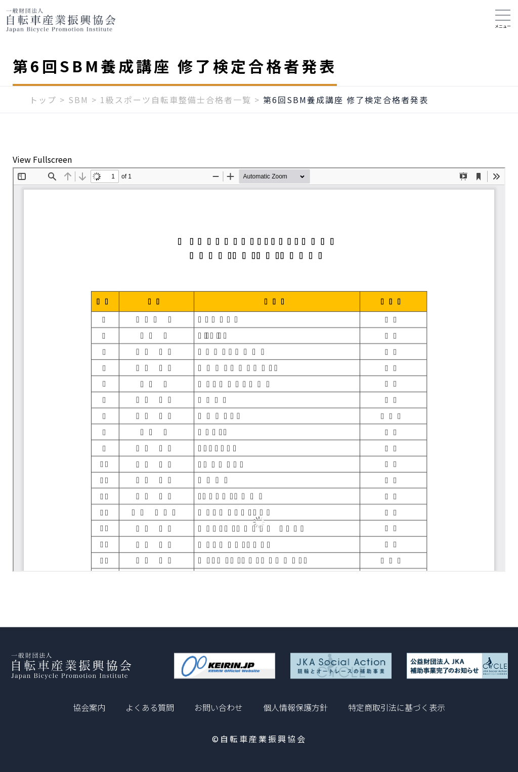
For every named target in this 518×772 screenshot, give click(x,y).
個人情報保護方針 (295, 707)
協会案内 (89, 707)
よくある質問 (149, 707)
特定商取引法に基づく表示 (396, 707)
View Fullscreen (42, 159)
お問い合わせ (218, 707)
